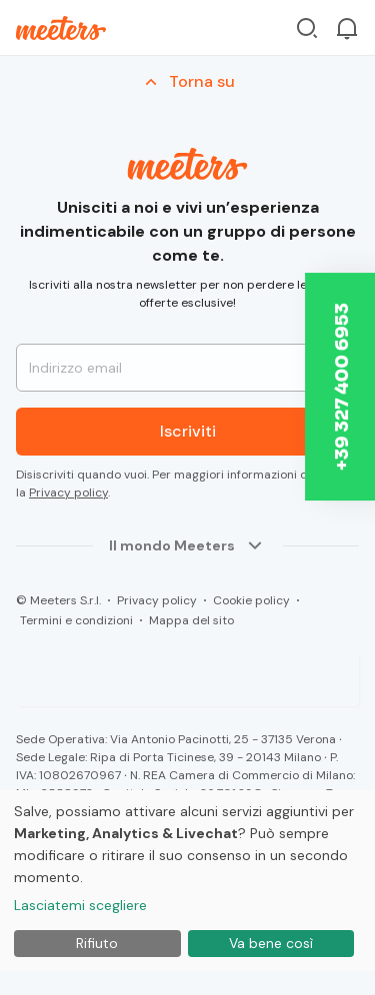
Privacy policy (68, 492)
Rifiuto (97, 943)
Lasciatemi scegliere (80, 905)
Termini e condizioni (76, 620)
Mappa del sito (191, 620)
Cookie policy (251, 600)
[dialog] (187, 880)
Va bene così (271, 943)
